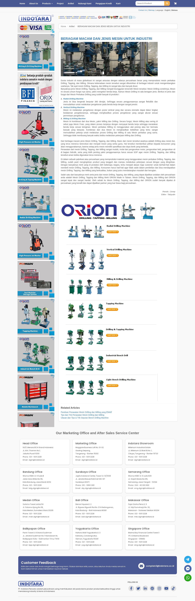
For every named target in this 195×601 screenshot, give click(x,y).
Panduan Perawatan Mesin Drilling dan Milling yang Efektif (86, 412)
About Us (33, 3)
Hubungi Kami (84, 3)
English (167, 10)
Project (60, 3)
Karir (118, 3)
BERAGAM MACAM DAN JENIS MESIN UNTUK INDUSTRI (106, 39)
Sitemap (151, 10)
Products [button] (47, 3)
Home (22, 3)
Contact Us (142, 10)
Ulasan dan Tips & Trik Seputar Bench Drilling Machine (85, 418)
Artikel (71, 3)
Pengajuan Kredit (104, 3)
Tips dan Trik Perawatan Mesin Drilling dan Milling (82, 415)
